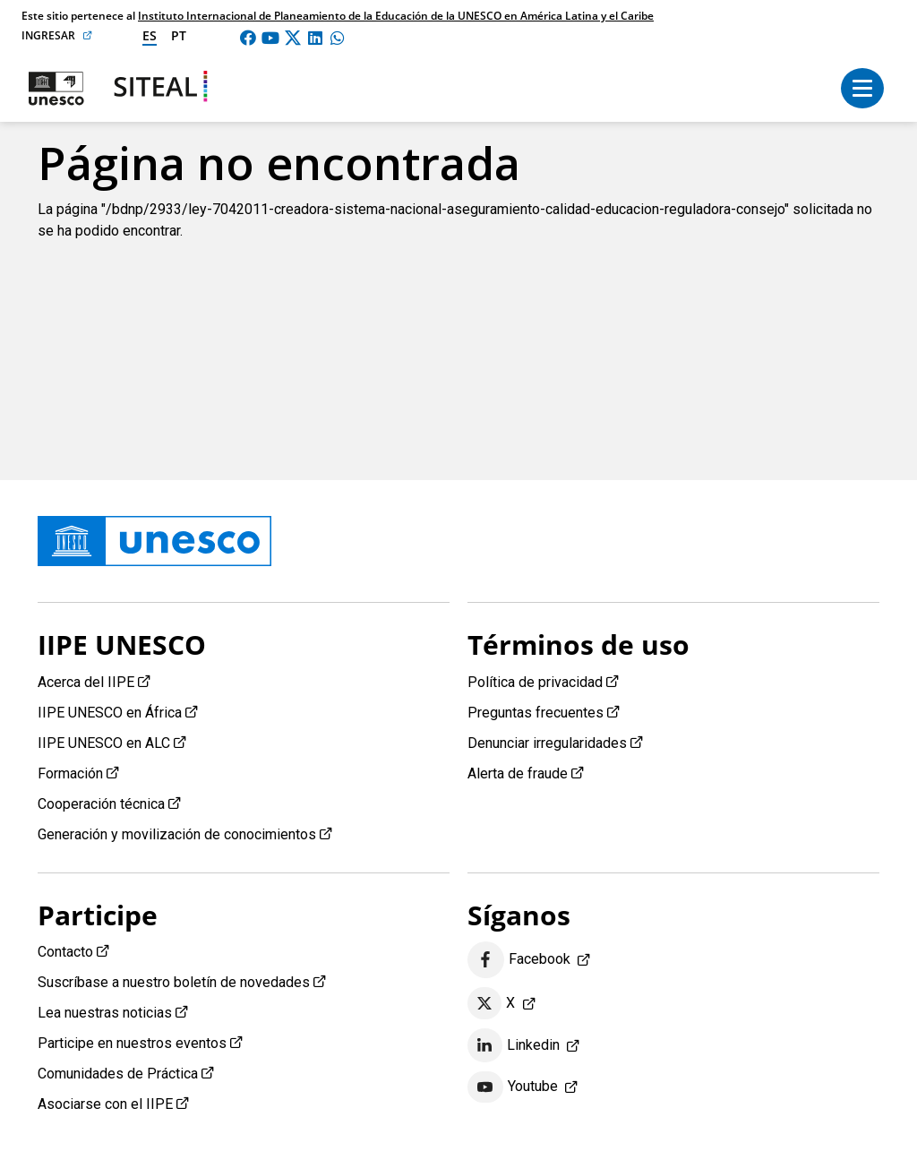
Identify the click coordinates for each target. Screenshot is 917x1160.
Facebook (518, 959)
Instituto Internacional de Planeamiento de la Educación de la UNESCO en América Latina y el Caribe (396, 15)
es (149, 35)
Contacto (65, 951)
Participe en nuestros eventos (132, 1043)
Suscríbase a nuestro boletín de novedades (174, 982)
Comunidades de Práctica (118, 1073)
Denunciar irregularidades (547, 743)
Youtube (512, 1087)
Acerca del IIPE (86, 682)
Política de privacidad (535, 682)
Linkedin (513, 1045)
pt (178, 35)
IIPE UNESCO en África (110, 712)
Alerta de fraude (517, 773)
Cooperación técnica (101, 803)
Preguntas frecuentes (535, 712)
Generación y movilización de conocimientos (177, 834)
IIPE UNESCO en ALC (104, 743)
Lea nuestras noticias (105, 1012)
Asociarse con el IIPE (105, 1104)
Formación (70, 773)
